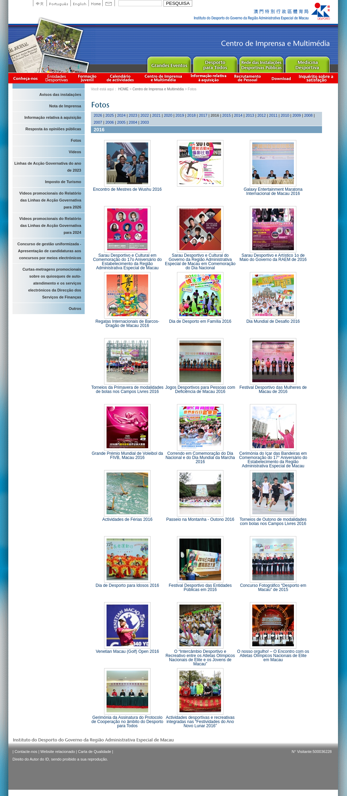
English (79, 3)
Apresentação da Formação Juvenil (87, 78)
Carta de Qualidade (94, 751)
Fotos (76, 140)
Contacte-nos (26, 751)
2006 (109, 122)
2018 (191, 115)
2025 (109, 115)
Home (95, 3)
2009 (297, 115)
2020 (168, 115)
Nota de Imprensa (65, 106)
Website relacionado (57, 751)
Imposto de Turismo (63, 182)
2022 (145, 115)
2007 (98, 122)
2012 (261, 115)
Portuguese (58, 3)
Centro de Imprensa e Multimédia (163, 78)
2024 (121, 115)
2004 (133, 122)
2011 (273, 115)
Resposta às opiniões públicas (53, 129)
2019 (180, 115)
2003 (145, 122)
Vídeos (75, 152)
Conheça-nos (25, 78)
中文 (39, 3)
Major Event (169, 63)
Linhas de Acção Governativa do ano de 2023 (47, 166)
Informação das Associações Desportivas (58, 78)
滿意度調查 (317, 78)
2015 (226, 115)
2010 (285, 115)
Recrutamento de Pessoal (248, 78)
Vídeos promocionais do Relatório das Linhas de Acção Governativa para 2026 (50, 200)
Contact (108, 3)
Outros (75, 308)
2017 (203, 115)
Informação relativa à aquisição (208, 78)
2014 (238, 115)
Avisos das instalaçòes (60, 94)
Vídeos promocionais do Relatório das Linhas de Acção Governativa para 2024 (50, 225)
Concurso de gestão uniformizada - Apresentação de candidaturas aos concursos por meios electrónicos (49, 251)
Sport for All (215, 63)
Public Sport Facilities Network (261, 63)
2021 (156, 115)
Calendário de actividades (120, 78)
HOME (123, 89)
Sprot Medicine (307, 63)
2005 (121, 122)
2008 (308, 115)
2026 (98, 115)
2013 (250, 115)
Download (281, 78)
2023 (133, 115)
